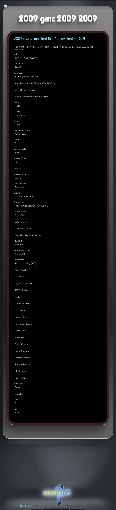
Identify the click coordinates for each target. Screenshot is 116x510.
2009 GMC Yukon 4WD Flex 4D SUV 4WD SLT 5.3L (49, 39)
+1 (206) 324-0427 (24, 506)
